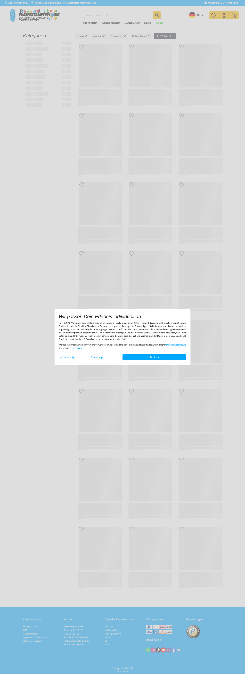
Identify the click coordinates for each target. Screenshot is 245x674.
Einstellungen (97, 357)
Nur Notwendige (67, 357)
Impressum (76, 348)
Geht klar (154, 357)
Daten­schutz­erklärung (176, 344)
